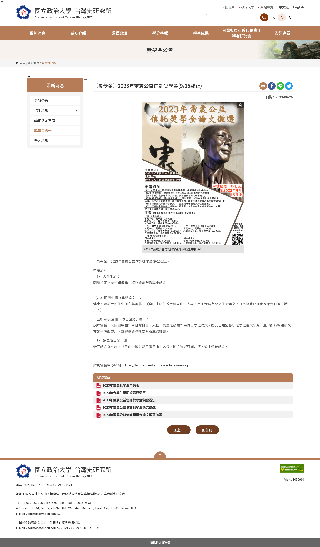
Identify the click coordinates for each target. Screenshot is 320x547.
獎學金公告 (43, 130)
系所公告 (41, 100)
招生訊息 (55, 110)
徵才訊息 (41, 140)
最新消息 (37, 33)
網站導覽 (265, 6)
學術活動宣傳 (44, 120)
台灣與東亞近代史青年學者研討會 (241, 33)
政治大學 (246, 6)
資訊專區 (282, 33)
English (298, 6)
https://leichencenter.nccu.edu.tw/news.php (158, 365)
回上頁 (179, 429)
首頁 (23, 63)
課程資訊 (119, 33)
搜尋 (264, 17)
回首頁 (229, 6)
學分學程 (160, 33)
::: (2, 1)
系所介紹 (78, 33)
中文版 (284, 6)
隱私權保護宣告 (160, 542)
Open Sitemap (160, 454)
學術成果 (201, 33)
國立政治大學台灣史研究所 (20, 8)
